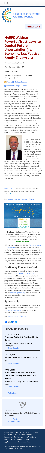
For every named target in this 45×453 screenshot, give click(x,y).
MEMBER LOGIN (34, 27)
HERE (10, 193)
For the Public (12, 419)
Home (6, 432)
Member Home (9, 439)
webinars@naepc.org (17, 293)
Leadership (8, 437)
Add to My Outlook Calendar (17, 82)
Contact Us (22, 442)
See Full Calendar (11, 393)
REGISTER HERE (10, 189)
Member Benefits (23, 439)
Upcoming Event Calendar (17, 316)
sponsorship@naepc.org (13, 310)
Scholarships (18, 437)
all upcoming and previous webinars (21, 199)
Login (29, 442)
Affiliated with (22, 413)
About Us (26, 432)
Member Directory (25, 435)
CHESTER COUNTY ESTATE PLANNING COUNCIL (26, 15)
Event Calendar (15, 432)
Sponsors (34, 432)
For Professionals (13, 421)
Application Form (10, 442)
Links (16, 435)
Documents (8, 435)
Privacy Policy (8, 448)
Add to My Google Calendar (17, 86)
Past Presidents (30, 437)
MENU (5, 3)
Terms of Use (18, 448)
